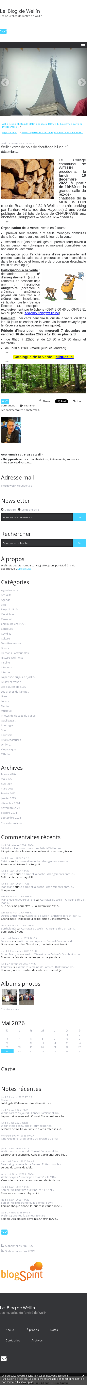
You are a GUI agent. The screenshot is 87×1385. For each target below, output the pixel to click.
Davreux (6, 941)
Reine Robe (8, 874)
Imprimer (27, 405)
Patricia (5, 861)
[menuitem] (43, 125)
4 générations (9, 590)
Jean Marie (7, 887)
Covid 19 (6, 633)
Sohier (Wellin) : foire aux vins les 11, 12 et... (27, 1190)
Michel (5, 848)
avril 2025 (7, 784)
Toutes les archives (11, 823)
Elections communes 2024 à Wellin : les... (38, 848)
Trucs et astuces (11, 740)
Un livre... (6, 744)
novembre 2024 (10, 808)
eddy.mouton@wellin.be (42, 313)
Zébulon (6, 754)
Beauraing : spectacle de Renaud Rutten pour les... (32, 1164)
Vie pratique (8, 749)
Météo (5, 706)
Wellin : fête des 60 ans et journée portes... (27, 1126)
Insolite (5, 662)
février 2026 (8, 774)
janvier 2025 (8, 798)
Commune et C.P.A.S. (13, 624)
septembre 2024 (11, 817)
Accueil (10, 1330)
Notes (54, 1330)
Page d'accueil (9, 132)
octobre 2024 (9, 813)
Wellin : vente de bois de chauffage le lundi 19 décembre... (35, 149)
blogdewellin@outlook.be (16, 485)
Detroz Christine (11, 915)
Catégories (13, 1340)
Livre (4, 696)
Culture (5, 638)
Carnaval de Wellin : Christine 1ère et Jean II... (43, 901)
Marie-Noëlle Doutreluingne (18, 899)
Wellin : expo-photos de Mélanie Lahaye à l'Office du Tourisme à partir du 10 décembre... (42, 125)
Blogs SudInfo (9, 609)
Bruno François (10, 954)
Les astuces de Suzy (13, 687)
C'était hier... (8, 614)
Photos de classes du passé (18, 715)
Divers (5, 648)
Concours (7, 629)
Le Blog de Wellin (20, 10)
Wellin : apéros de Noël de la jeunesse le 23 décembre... (52, 132)
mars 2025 (7, 788)
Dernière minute (11, 643)
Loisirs (5, 701)
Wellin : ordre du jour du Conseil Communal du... (46, 941)
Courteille (7, 967)
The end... (7, 1100)
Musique (6, 711)
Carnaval (6, 619)
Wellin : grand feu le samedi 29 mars (23, 1215)
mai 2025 (6, 779)
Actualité (6, 595)
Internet (6, 672)
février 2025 (8, 793)
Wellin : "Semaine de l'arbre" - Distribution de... (53, 954)
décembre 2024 (10, 803)
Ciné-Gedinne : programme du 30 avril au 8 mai (29, 1138)
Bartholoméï (8, 928)
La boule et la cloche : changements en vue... (42, 861)
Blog (3, 605)
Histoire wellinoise (12, 657)
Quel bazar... (9, 720)
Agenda (6, 600)
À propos (33, 1330)
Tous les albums (10, 1009)
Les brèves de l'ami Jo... (15, 691)
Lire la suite (24, 568)
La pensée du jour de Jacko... (18, 677)
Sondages (7, 725)
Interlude (6, 667)
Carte (8, 1069)
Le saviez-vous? (11, 682)
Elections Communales (15, 653)
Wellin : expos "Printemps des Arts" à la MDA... (29, 1177)
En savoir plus (25, 1382)
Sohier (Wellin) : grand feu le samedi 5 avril (27, 1202)
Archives (37, 1340)
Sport (4, 730)
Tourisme (7, 735)
